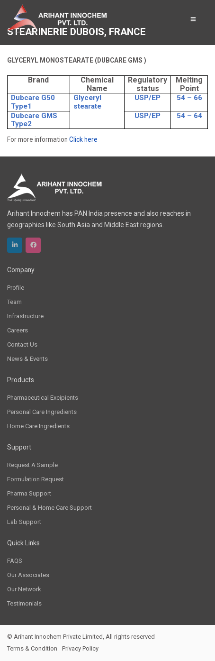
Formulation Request (35, 479)
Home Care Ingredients (38, 426)
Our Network (24, 589)
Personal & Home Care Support (49, 507)
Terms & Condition (32, 648)
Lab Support (24, 521)
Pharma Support (29, 493)
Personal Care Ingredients (42, 411)
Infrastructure (25, 316)
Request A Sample (32, 464)
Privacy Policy (80, 648)
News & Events (27, 358)
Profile (15, 287)
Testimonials (24, 603)
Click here (83, 139)
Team (14, 301)
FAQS (14, 560)
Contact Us (22, 344)
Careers (17, 330)
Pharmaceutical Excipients (42, 397)
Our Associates (28, 574)
